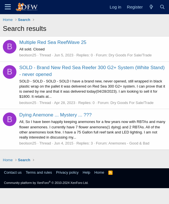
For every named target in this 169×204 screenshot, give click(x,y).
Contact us (13, 172)
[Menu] (7, 7)
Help (86, 172)
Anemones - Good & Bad (128, 143)
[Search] (162, 7)
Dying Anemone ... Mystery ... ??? (55, 115)
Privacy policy (67, 172)
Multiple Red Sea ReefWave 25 (52, 42)
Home (99, 172)
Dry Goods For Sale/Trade (130, 55)
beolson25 (27, 55)
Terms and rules (39, 172)
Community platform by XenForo (46, 182)
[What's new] (151, 7)
